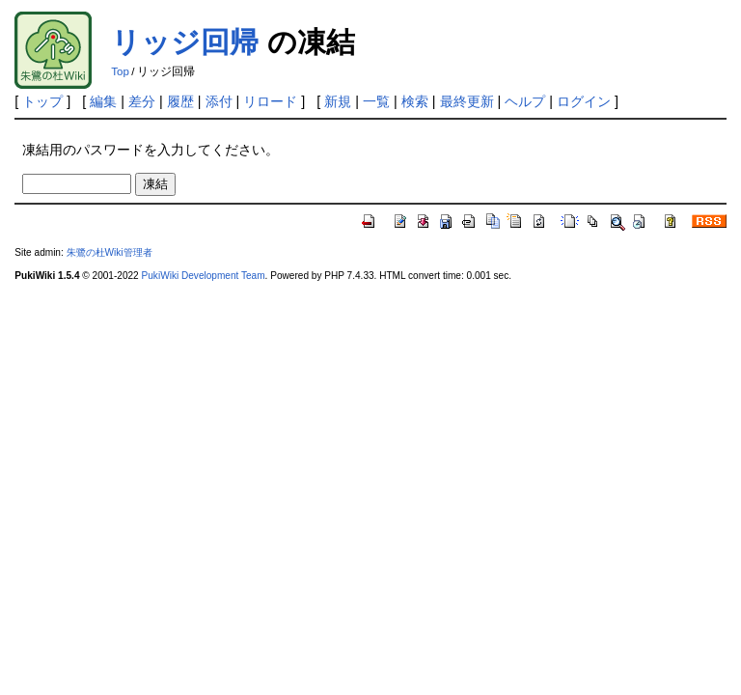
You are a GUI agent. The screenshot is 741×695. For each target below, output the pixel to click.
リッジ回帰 (185, 42)
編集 (103, 101)
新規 (337, 101)
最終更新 (467, 101)
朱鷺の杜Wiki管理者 (109, 252)
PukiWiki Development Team (203, 275)
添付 (219, 101)
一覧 (376, 101)
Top (120, 71)
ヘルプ (525, 101)
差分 (141, 101)
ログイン (584, 101)
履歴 (180, 101)
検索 (414, 101)
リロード (270, 101)
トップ (42, 101)
